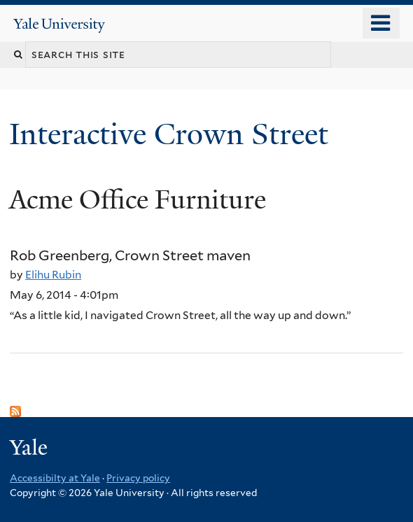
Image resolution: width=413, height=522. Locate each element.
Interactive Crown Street (172, 134)
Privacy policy (138, 478)
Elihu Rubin (53, 274)
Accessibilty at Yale (55, 478)
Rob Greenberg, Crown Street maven (130, 255)
